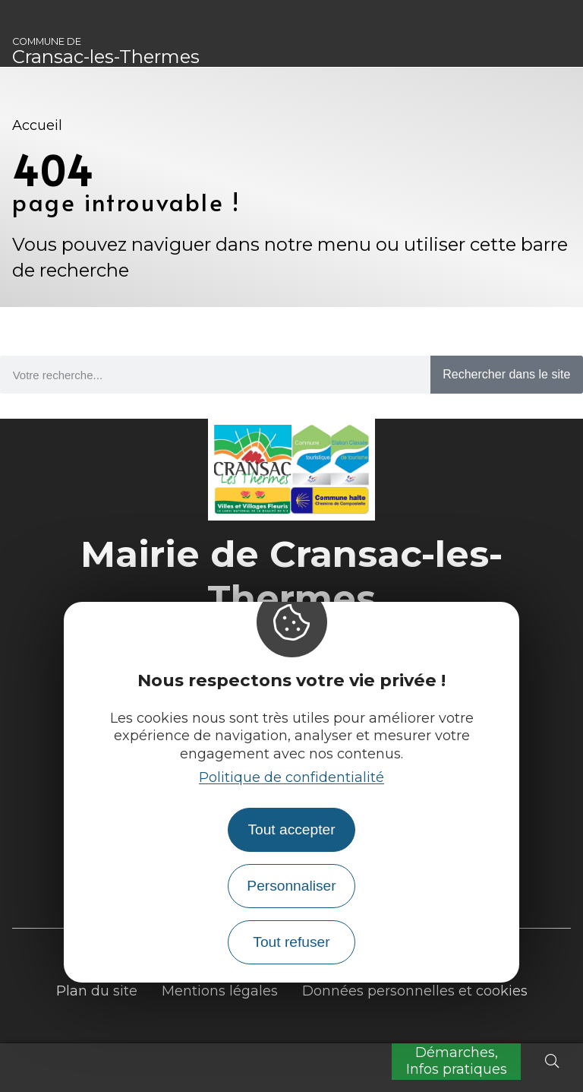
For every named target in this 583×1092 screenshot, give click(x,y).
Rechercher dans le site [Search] (506, 374)
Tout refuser (291, 942)
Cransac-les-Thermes (106, 51)
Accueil (37, 125)
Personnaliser (291, 886)
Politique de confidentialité (291, 777)
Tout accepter (291, 829)
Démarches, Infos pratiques (456, 1061)
